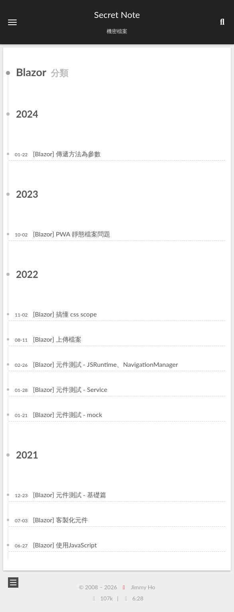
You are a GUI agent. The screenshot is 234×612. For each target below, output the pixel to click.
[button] (12, 22)
